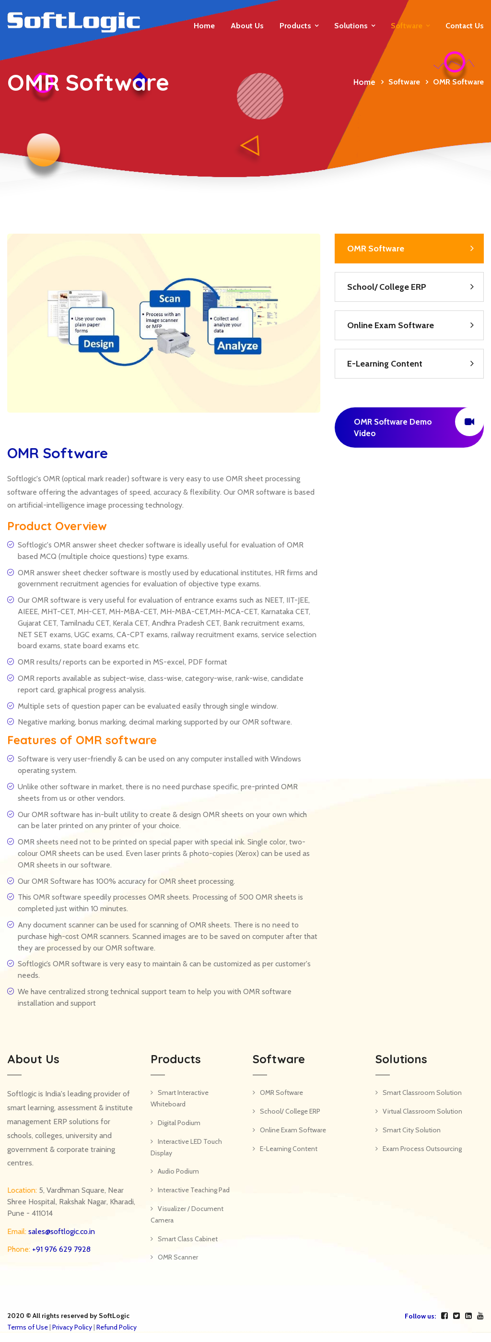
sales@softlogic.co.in (60, 1231)
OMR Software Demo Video (419, 422)
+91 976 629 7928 (60, 1249)
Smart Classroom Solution (422, 1092)
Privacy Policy (72, 1327)
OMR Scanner (178, 1257)
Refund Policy (116, 1327)
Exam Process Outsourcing (422, 1148)
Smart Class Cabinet (188, 1239)
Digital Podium (179, 1122)
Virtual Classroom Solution (422, 1111)
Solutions (351, 25)
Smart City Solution (412, 1130)
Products (295, 25)
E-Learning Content (384, 363)
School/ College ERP (386, 287)
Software (406, 25)
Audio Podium (178, 1171)
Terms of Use (27, 1327)
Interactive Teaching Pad (194, 1190)
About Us (247, 25)
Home (204, 25)
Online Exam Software (390, 325)
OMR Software (375, 248)
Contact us (464, 25)
